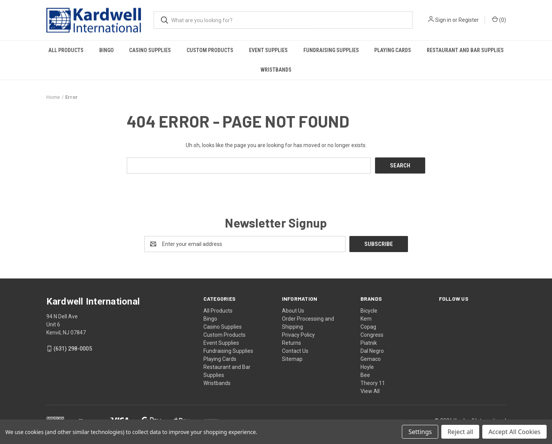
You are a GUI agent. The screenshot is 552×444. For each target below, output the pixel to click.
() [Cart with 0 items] (499, 19)
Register (469, 20)
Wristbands (276, 70)
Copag (368, 326)
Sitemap (292, 359)
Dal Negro (372, 350)
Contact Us (295, 350)
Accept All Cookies (514, 432)
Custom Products (210, 50)
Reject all (460, 432)
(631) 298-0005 (73, 348)
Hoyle (367, 367)
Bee (365, 375)
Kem (366, 318)
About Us (293, 310)
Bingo (106, 50)
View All (370, 391)
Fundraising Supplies (331, 50)
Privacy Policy (298, 334)
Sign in (443, 20)
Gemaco (370, 359)
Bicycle (368, 310)
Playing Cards (392, 50)
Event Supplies (268, 50)
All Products (66, 50)
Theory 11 (372, 383)
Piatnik (368, 342)
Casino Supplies (150, 50)
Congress (371, 334)
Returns (291, 342)
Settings (420, 432)
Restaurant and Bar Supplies (465, 50)
